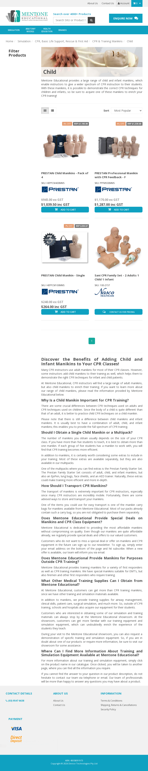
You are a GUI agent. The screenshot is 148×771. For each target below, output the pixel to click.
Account (123, 3)
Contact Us (108, 3)
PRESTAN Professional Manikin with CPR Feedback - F (116, 175)
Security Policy (108, 709)
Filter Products (17, 53)
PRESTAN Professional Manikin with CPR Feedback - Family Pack (32, 746)
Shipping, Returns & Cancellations (119, 705)
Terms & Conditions (111, 700)
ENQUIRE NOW (125, 18)
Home (9, 41)
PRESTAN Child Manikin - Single (63, 275)
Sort (106, 110)
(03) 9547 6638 (15, 700)
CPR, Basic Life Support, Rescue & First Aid (61, 41)
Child (130, 41)
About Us (92, 3)
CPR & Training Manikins (107, 41)
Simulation (24, 41)
